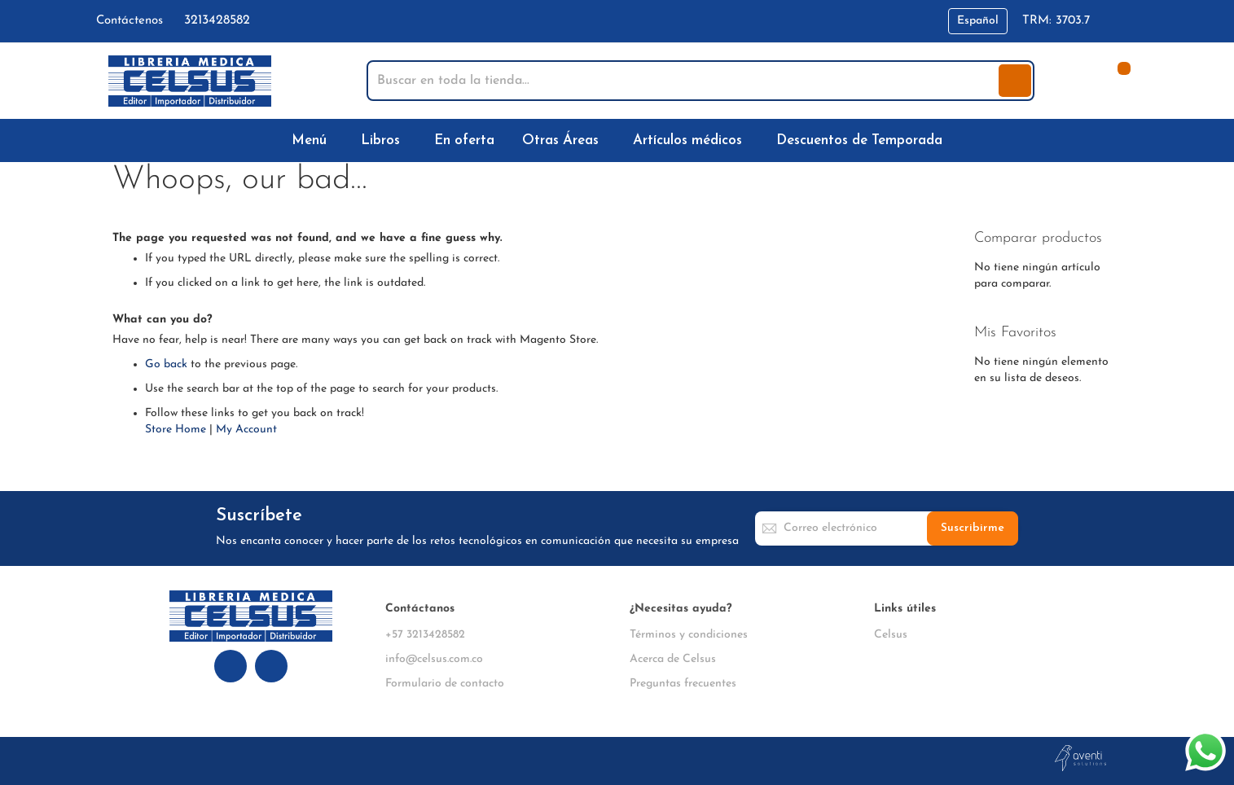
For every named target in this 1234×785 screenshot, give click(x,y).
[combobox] (684, 81)
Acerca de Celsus (673, 659)
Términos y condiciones (689, 635)
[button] (978, 21)
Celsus (890, 635)
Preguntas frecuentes (683, 684)
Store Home (175, 429)
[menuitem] (312, 140)
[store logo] (189, 81)
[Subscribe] (972, 528)
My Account (246, 429)
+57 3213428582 (425, 635)
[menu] (617, 140)
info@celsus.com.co (434, 659)
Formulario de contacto (444, 684)
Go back (166, 364)
